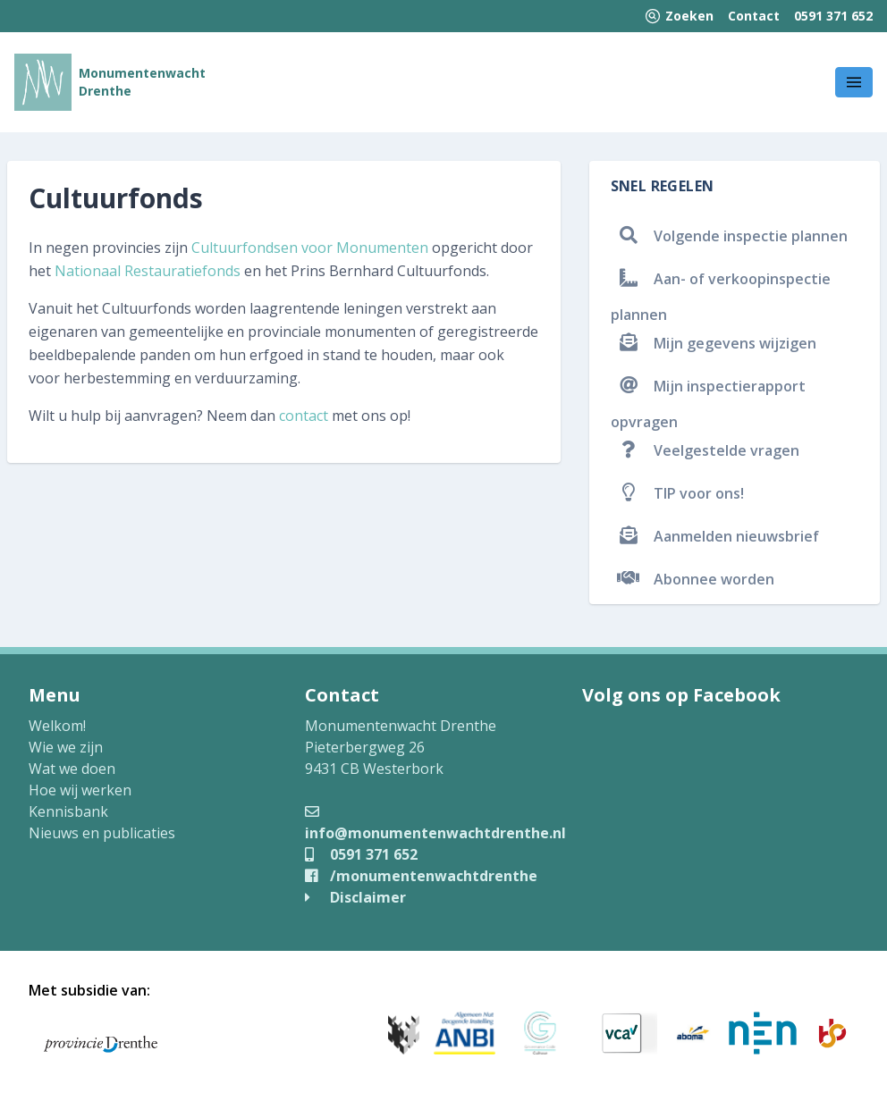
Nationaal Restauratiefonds (148, 271)
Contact (754, 15)
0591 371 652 (833, 15)
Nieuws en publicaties (102, 833)
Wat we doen (72, 768)
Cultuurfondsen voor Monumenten (309, 247)
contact (303, 415)
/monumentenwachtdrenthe (421, 876)
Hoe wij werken (80, 790)
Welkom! (57, 725)
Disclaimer (355, 897)
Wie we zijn (66, 747)
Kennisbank (68, 811)
